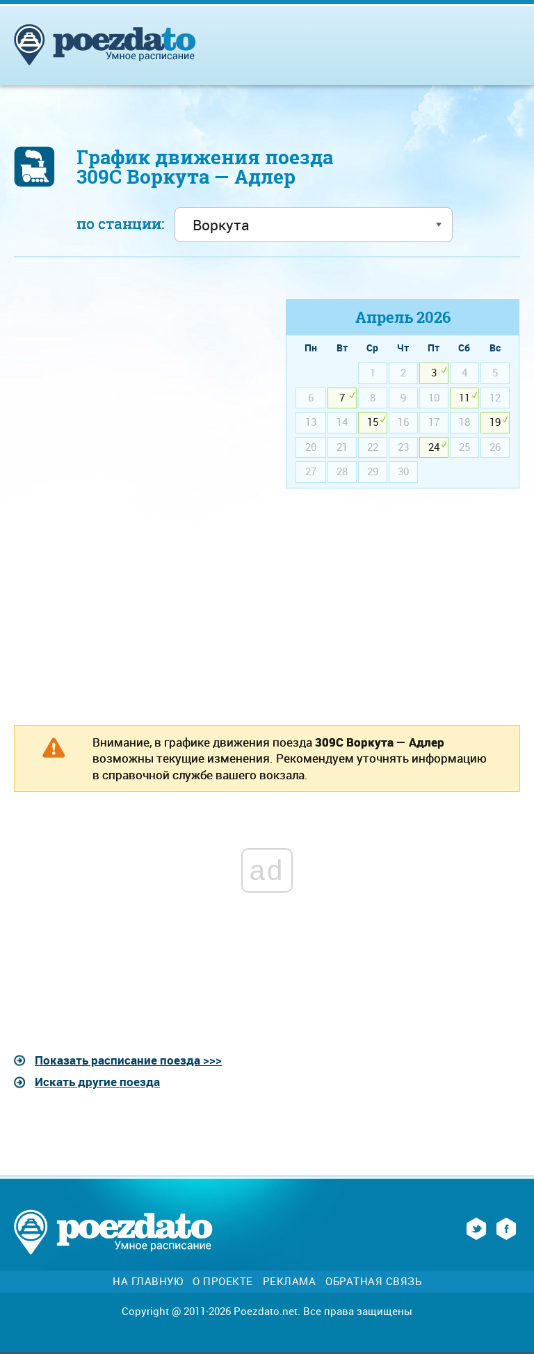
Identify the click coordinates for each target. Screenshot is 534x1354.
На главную (148, 1281)
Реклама (289, 1281)
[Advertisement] (131, 396)
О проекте (223, 1281)
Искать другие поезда (97, 1082)
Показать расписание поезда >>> (128, 1060)
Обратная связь (373, 1281)
